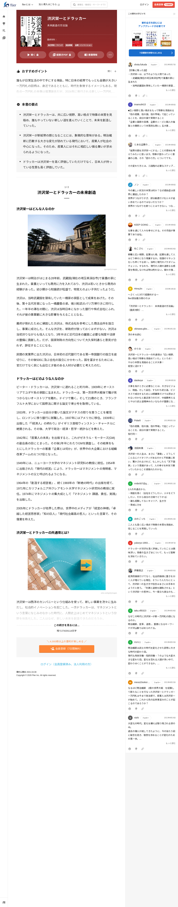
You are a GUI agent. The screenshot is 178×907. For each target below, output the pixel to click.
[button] (152, 80)
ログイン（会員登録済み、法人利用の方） (67, 664)
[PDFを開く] (62, 54)
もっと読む (171, 90)
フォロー (154, 65)
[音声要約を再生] (33, 54)
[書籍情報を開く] (91, 54)
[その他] (110, 54)
